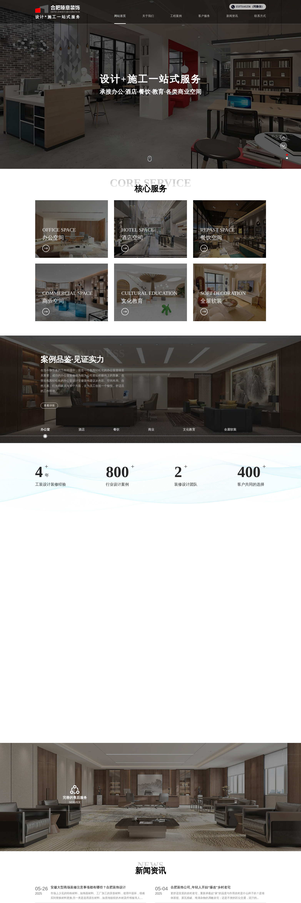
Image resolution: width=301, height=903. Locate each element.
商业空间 (128, 877)
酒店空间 (128, 863)
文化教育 (150, 856)
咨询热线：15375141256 (150, 814)
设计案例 (129, 843)
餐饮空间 (128, 870)
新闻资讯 (178, 870)
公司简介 (178, 856)
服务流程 (209, 856)
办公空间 (128, 856)
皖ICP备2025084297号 (172, 892)
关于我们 (179, 843)
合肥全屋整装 (166, 898)
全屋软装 (150, 863)
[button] (282, 154)
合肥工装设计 (148, 898)
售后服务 (209, 863)
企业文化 (178, 863)
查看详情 (49, 405)
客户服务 (210, 843)
